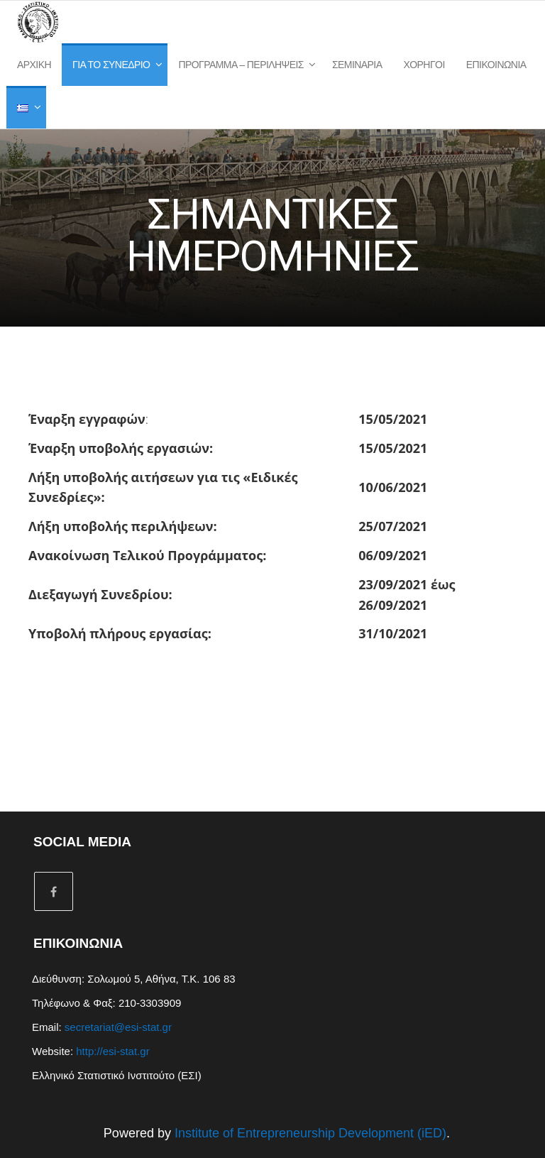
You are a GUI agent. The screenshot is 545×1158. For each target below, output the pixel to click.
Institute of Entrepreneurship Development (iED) (310, 1133)
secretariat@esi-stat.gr (118, 1027)
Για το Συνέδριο (111, 64)
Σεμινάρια (357, 64)
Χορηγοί (423, 64)
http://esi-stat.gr (112, 1051)
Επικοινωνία (496, 64)
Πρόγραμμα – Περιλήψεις (241, 64)
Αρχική (34, 64)
